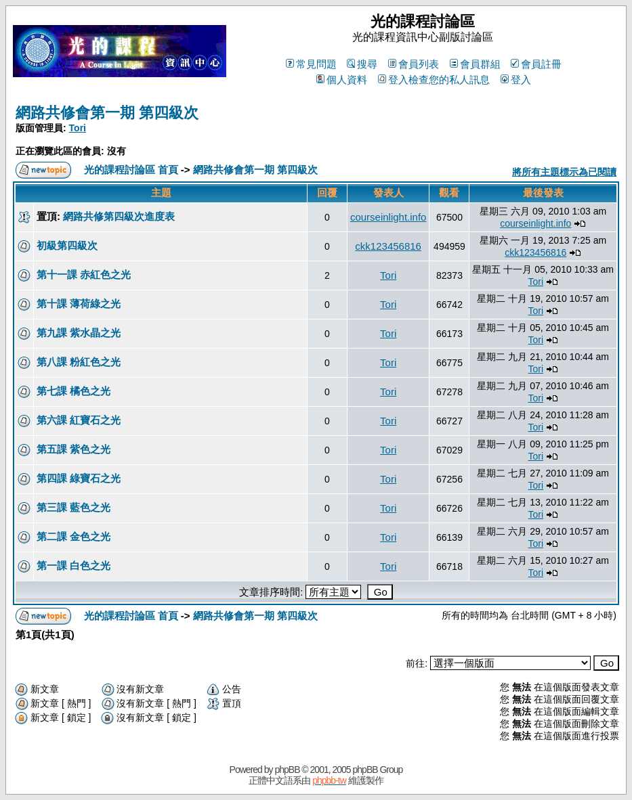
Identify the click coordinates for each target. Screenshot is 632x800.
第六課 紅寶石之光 (79, 420)
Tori (77, 128)
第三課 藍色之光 (73, 507)
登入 (516, 79)
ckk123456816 (388, 246)
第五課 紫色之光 (73, 449)
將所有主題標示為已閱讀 (564, 171)
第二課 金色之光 (73, 536)
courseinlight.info (388, 217)
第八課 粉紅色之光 (79, 362)
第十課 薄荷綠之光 (79, 303)
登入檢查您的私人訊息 (434, 79)
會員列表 (413, 64)
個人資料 (341, 79)
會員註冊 (536, 64)
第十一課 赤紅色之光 (84, 274)
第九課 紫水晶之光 (79, 332)
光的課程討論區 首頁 (131, 169)
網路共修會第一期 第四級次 (107, 112)
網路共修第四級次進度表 (119, 216)
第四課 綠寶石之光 (79, 478)
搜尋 (362, 64)
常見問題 (311, 64)
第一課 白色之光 (73, 565)
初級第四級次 (67, 245)
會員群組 (475, 64)
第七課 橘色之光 (73, 391)
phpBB (286, 769)
